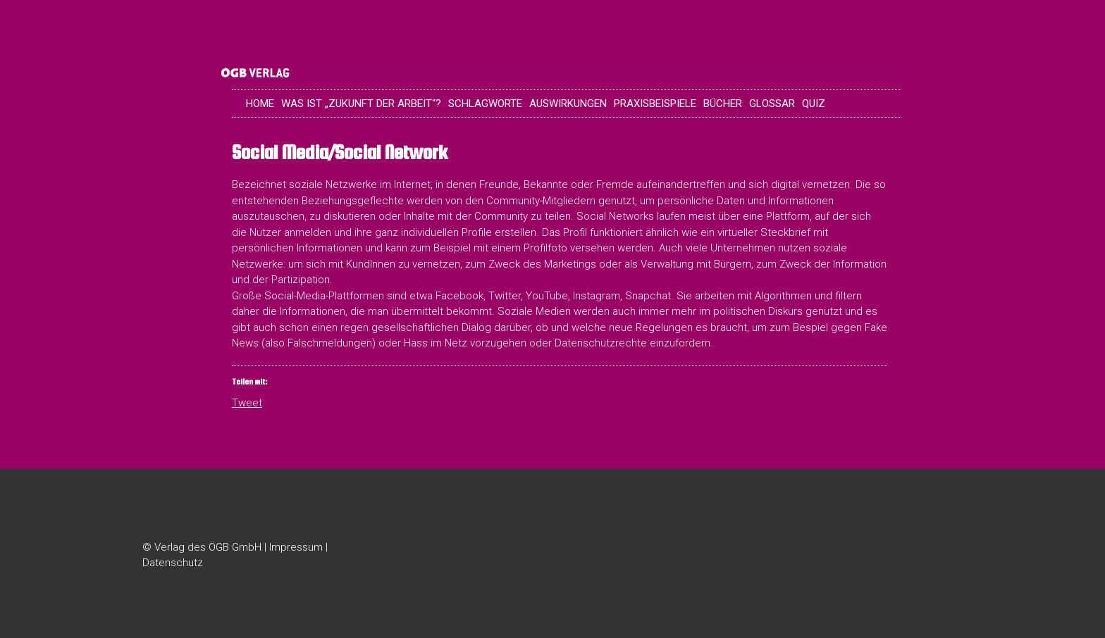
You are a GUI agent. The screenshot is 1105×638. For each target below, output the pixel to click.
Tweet (247, 402)
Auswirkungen (568, 103)
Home (260, 103)
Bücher (722, 103)
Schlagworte (485, 103)
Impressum (296, 547)
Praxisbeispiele (655, 103)
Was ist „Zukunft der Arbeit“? (361, 103)
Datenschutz (172, 562)
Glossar (772, 103)
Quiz (813, 103)
